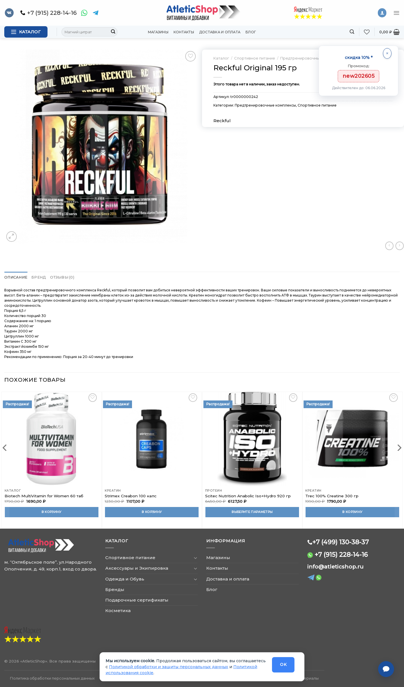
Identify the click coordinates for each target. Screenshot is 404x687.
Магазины (158, 32)
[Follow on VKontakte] (9, 12)
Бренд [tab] (36, 277)
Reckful (222, 120)
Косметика (118, 610)
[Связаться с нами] (386, 669)
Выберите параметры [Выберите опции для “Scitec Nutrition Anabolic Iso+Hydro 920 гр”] (252, 512)
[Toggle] (195, 557)
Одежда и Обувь (124, 578)
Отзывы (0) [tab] (57, 277)
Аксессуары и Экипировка (136, 568)
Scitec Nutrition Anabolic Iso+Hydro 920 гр (248, 495)
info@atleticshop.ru (335, 566)
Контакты (184, 32)
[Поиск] (352, 31)
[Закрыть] (387, 53)
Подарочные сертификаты (136, 599)
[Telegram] (95, 13)
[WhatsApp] (84, 13)
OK (283, 664)
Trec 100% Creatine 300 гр (331, 495)
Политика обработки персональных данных (52, 678)
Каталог (221, 58)
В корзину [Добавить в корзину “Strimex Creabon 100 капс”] (152, 512)
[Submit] (113, 31)
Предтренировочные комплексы (312, 58)
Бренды (114, 589)
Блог (251, 32)
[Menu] (396, 13)
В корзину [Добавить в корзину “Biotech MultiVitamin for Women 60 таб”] (52, 512)
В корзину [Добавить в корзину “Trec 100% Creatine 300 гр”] (352, 512)
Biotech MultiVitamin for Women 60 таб (44, 495)
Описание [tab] (15, 277)
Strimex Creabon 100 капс (130, 495)
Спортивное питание (254, 58)
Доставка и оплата (219, 32)
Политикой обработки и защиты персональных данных (168, 666)
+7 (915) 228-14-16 (341, 554)
